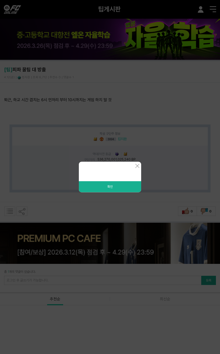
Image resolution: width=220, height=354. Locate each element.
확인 (110, 187)
